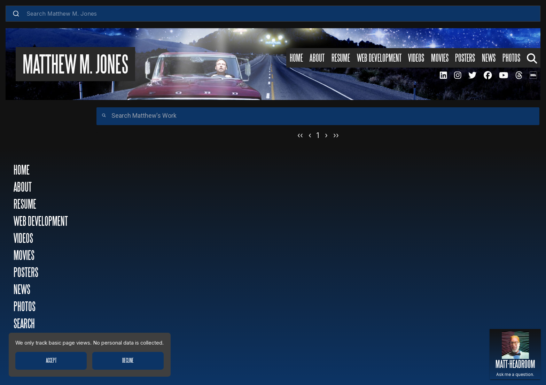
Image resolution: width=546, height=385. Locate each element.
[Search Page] (531, 58)
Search (24, 324)
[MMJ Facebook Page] (488, 75)
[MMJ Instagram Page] (457, 75)
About (23, 187)
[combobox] (273, 14)
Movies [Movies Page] (439, 58)
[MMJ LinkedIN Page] (443, 75)
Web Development (41, 222)
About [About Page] (317, 58)
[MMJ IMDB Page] (533, 75)
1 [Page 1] (318, 135)
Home (22, 170)
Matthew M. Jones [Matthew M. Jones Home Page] (75, 65)
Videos (23, 239)
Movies (24, 256)
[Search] (318, 116)
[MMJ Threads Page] (519, 75)
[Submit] (16, 13)
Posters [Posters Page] (465, 58)
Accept (51, 360)
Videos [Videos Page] (416, 58)
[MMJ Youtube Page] (503, 75)
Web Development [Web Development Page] (379, 58)
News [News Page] (489, 58)
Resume (25, 204)
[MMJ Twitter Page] (472, 75)
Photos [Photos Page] (511, 58)
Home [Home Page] (296, 58)
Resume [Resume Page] (341, 58)
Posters (26, 273)
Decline (128, 360)
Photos (25, 307)
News (22, 290)
